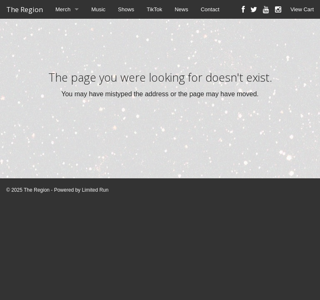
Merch (62, 9)
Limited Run (95, 190)
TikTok (154, 9)
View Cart (302, 9)
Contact (210, 9)
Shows (126, 9)
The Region (24, 9)
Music (98, 9)
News (181, 9)
